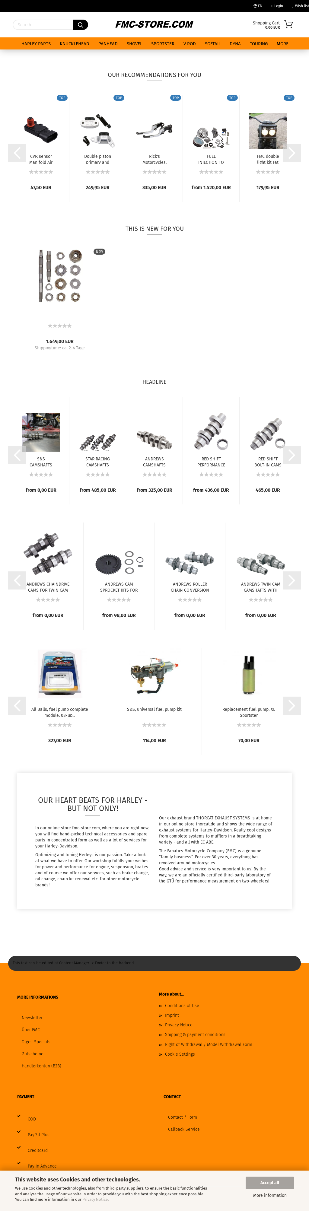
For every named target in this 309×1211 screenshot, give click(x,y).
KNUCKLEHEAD (74, 43)
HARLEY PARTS (36, 43)
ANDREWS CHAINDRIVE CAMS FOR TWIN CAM (48, 587)
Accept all (269, 1182)
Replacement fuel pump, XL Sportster (248, 712)
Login (277, 6)
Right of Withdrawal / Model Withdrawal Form (208, 1044)
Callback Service (184, 1129)
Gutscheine (32, 1054)
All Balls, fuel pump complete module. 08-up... (59, 712)
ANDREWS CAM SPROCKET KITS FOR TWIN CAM (119, 587)
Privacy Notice (95, 1199)
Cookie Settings (180, 1054)
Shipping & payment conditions (195, 1034)
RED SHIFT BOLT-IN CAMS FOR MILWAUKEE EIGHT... (268, 461)
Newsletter (32, 1017)
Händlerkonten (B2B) (41, 1066)
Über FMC (31, 1029)
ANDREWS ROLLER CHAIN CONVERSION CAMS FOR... (190, 587)
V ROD (189, 43)
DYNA (235, 43)
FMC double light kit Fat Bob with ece (267, 159)
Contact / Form (182, 1117)
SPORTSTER (162, 43)
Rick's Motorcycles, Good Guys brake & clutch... (154, 159)
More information (270, 1195)
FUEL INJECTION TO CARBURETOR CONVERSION (211, 159)
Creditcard (38, 1150)
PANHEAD (108, 43)
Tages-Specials (36, 1041)
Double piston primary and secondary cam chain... (97, 159)
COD (32, 1119)
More (282, 43)
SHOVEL (134, 43)
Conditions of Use (182, 1005)
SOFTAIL (213, 43)
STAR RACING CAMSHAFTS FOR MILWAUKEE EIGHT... (97, 461)
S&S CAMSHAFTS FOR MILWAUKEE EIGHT (41, 461)
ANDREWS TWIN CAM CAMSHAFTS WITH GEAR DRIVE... (260, 587)
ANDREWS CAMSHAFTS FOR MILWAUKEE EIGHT (154, 461)
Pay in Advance (42, 1166)
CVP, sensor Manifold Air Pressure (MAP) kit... (41, 159)
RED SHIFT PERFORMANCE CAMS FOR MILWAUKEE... (211, 461)
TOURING (259, 43)
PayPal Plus (38, 1134)
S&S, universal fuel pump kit (154, 709)
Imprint (172, 1015)
